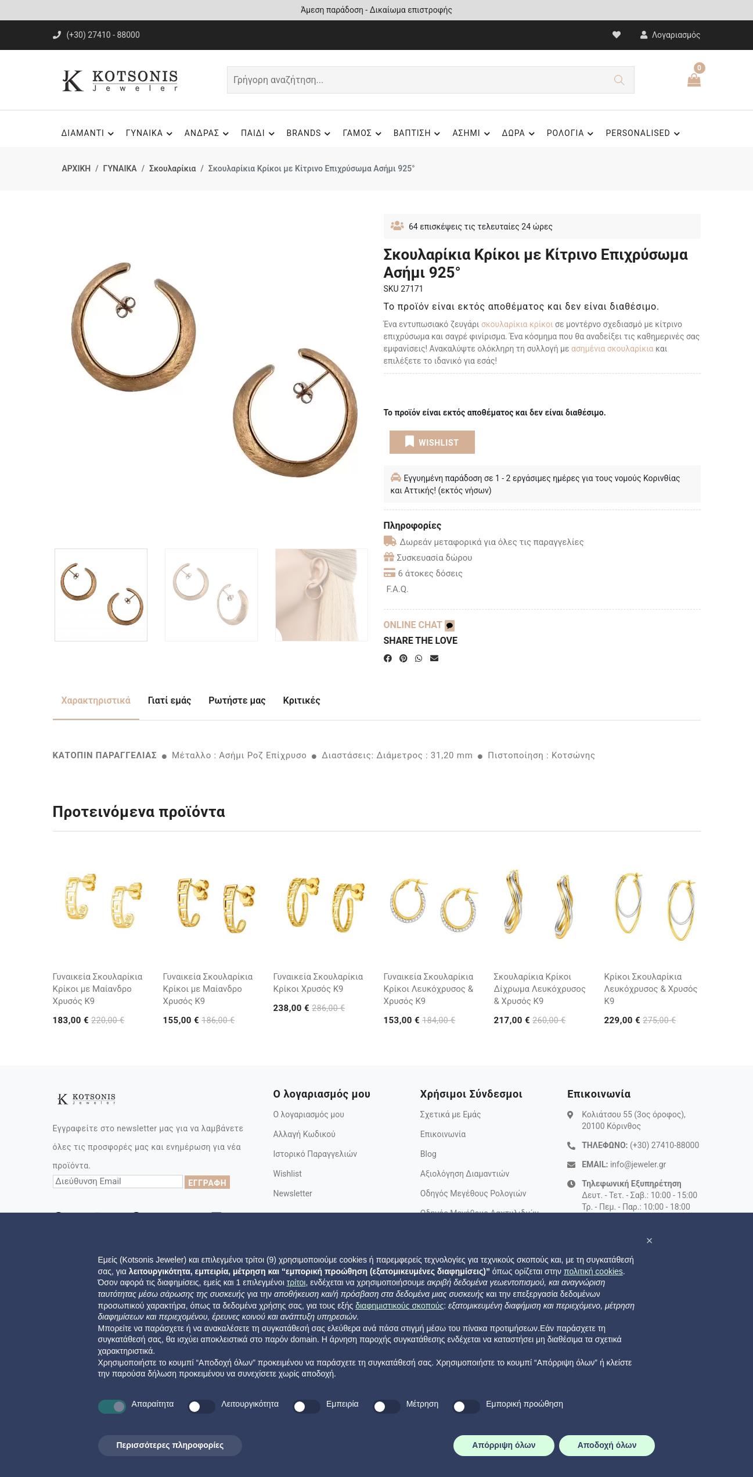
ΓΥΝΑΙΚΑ (151, 134)
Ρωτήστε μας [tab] (236, 700)
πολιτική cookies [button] (593, 1271)
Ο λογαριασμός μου (308, 1114)
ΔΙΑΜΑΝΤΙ (89, 134)
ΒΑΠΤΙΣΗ (419, 134)
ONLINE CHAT (419, 624)
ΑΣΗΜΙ (472, 134)
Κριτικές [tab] (301, 700)
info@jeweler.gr (638, 1164)
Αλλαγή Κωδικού (304, 1134)
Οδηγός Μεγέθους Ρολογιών (473, 1193)
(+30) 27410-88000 (664, 1145)
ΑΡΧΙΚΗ (76, 168)
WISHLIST (432, 441)
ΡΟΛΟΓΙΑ (572, 134)
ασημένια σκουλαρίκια (613, 348)
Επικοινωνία (443, 1134)
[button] (649, 1240)
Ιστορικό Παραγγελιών (315, 1154)
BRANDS (310, 134)
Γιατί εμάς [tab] (170, 700)
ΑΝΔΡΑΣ (208, 134)
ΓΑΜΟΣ (363, 134)
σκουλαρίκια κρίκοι (518, 324)
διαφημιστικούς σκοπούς (399, 1305)
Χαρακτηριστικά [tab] (96, 700)
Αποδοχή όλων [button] (607, 1445)
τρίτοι (296, 1282)
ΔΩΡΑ (520, 134)
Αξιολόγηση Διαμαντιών (465, 1173)
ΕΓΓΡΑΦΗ (207, 1183)
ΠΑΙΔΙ (259, 134)
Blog (428, 1154)
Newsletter (292, 1193)
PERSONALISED (644, 134)
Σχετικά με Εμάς (450, 1114)
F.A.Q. (398, 589)
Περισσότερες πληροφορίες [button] (170, 1445)
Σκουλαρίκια (172, 168)
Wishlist (287, 1173)
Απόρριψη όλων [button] (503, 1445)
